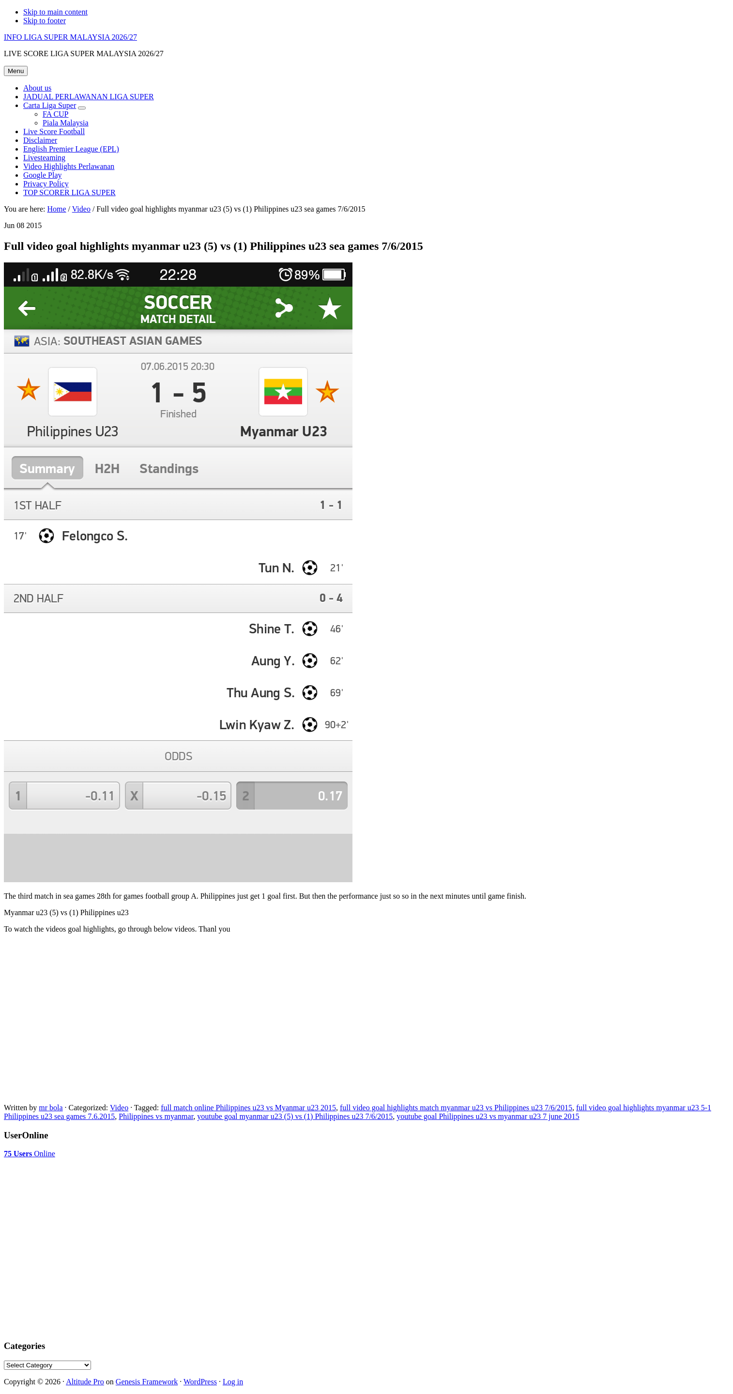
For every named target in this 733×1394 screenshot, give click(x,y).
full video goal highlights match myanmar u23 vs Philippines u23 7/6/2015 (456, 1107)
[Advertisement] (81, 1182)
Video (119, 1107)
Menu (16, 71)
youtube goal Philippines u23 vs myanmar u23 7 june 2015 (488, 1116)
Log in (233, 1382)
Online (29, 1153)
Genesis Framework (147, 1382)
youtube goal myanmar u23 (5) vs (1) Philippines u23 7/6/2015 (295, 1116)
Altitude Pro (85, 1382)
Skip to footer (44, 20)
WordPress (200, 1382)
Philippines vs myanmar (156, 1116)
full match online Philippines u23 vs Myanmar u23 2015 (248, 1107)
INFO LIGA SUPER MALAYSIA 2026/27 (70, 37)
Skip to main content (55, 12)
